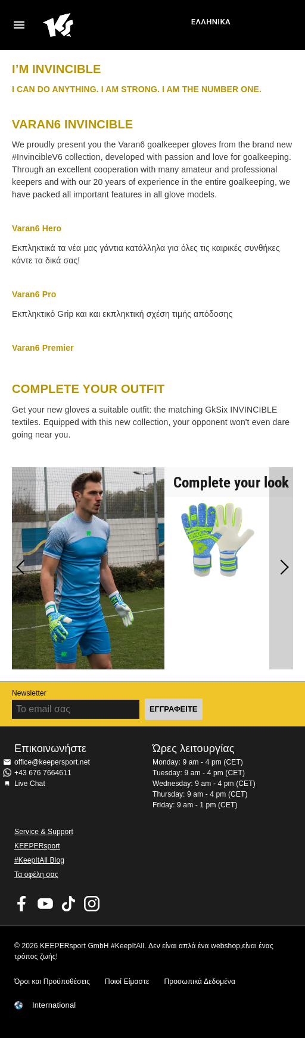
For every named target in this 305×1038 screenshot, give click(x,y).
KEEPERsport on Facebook (22, 903)
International (54, 1005)
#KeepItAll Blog (39, 860)
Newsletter (29, 693)
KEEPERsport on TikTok (68, 903)
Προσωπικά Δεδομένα (199, 981)
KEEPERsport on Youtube (45, 903)
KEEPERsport (37, 846)
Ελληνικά (211, 21)
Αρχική (115, 25)
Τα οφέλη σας (36, 874)
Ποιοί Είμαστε (127, 981)
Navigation (19, 25)
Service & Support (43, 832)
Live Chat (29, 783)
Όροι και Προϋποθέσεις (52, 981)
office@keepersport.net (52, 762)
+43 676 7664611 (42, 773)
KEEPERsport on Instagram (91, 903)
